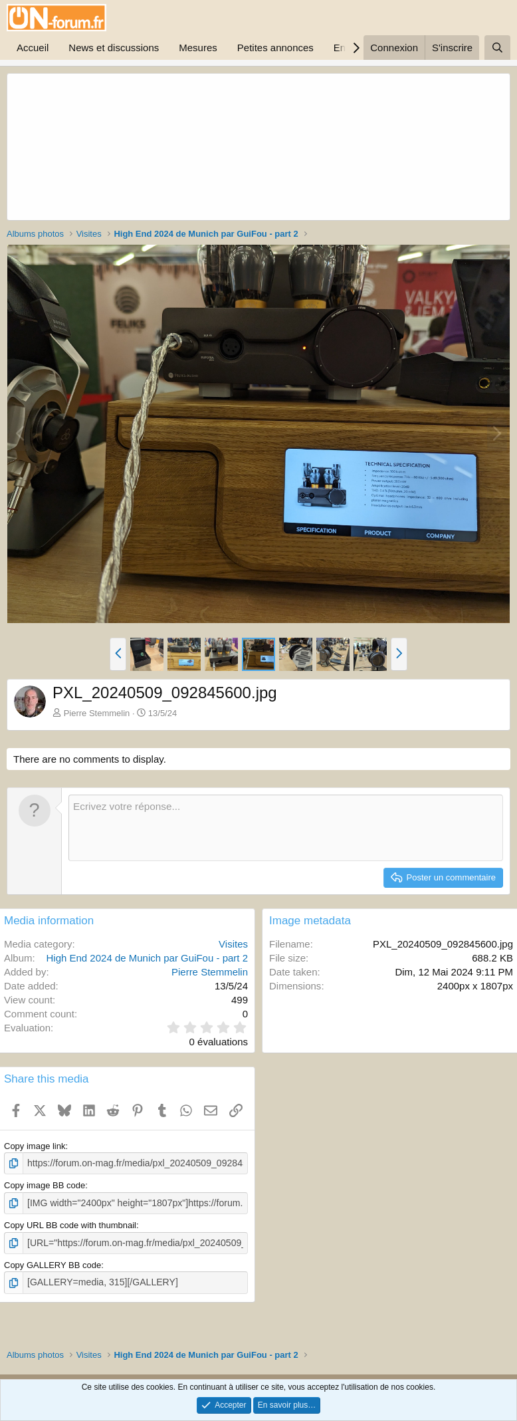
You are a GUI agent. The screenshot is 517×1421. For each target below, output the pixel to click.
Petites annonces (275, 47)
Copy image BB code (44, 1185)
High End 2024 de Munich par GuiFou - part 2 (147, 958)
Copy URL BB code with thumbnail (70, 1223)
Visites (233, 944)
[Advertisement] (169, 146)
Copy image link (35, 1146)
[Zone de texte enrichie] (285, 828)
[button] (118, 654)
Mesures (198, 47)
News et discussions (113, 47)
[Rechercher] (497, 47)
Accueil (33, 47)
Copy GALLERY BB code (52, 1262)
